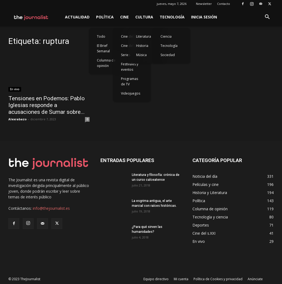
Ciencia (166, 36)
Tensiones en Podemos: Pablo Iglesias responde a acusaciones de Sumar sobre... (46, 105)
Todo (101, 36)
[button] (267, 17)
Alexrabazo (17, 119)
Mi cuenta (181, 279)
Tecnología (172, 17)
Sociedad (167, 55)
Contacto (223, 4)
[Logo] (31, 17)
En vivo (14, 89)
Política (105, 17)
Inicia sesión (204, 17)
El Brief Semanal (103, 48)
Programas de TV (129, 81)
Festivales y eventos (129, 67)
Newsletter (204, 4)
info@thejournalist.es (51, 208)
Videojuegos (130, 93)
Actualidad (77, 17)
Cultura (144, 17)
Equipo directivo (156, 279)
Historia (142, 45)
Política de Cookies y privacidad (218, 279)
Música (141, 55)
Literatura (143, 36)
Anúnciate (255, 279)
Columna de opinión (106, 63)
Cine (124, 17)
